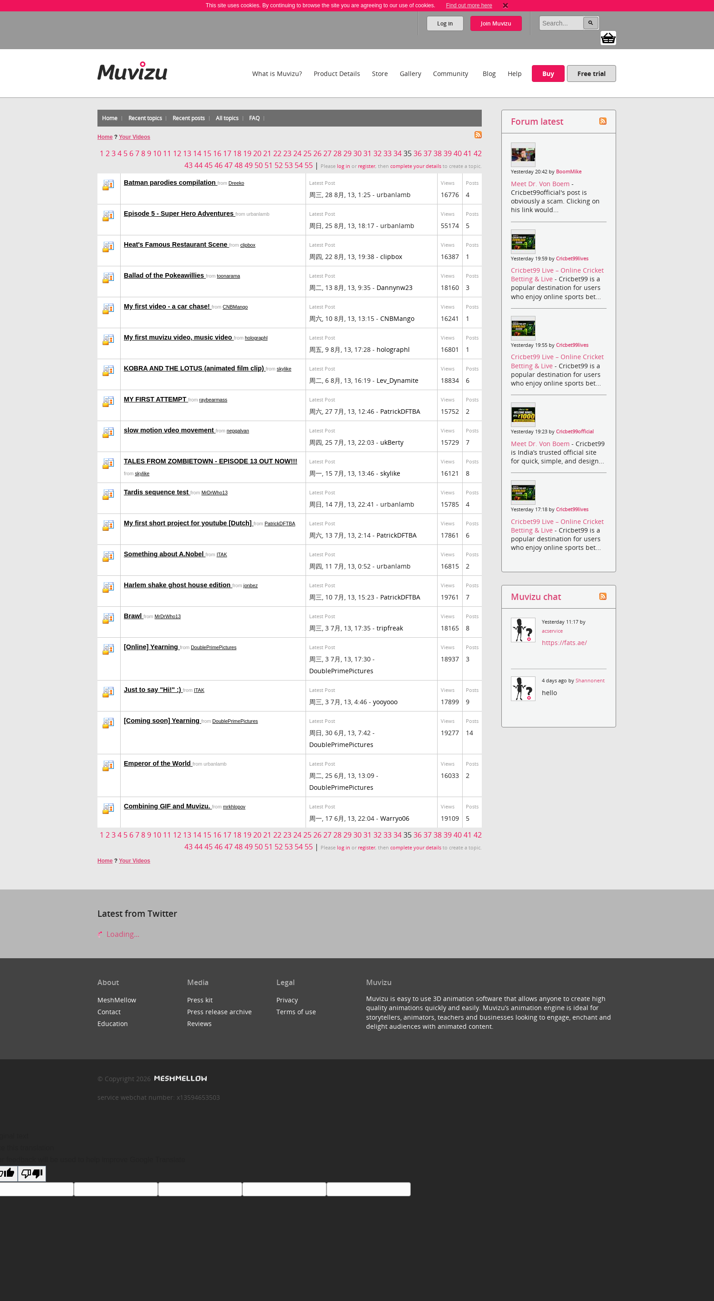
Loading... (118, 934)
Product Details (337, 73)
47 (228, 165)
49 (249, 165)
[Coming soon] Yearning (162, 720)
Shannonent (590, 680)
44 (198, 165)
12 (177, 153)
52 (279, 165)
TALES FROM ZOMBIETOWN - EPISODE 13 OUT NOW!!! (210, 461)
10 (157, 153)
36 (417, 153)
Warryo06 (394, 818)
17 (227, 153)
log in (343, 166)
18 (237, 153)
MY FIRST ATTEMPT (156, 399)
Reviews (199, 1023)
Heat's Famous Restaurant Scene (176, 244)
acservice (552, 631)
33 (387, 153)
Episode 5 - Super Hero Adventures (179, 213)
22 (277, 153)
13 (187, 153)
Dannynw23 (395, 287)
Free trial (591, 73)
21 (267, 153)
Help (515, 73)
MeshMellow (116, 1000)
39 (448, 153)
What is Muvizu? (277, 73)
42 (478, 153)
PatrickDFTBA (400, 411)
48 (239, 165)
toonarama (228, 276)
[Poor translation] (32, 1174)
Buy (548, 73)
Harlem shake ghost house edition (178, 585)
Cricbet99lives (572, 258)
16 (217, 153)
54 (299, 165)
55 (309, 165)
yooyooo (385, 701)
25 (307, 153)
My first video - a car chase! (168, 306)
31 (367, 153)
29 (347, 153)
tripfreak (390, 628)
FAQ (254, 118)
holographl (256, 337)
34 (397, 153)
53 (289, 165)
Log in (445, 23)
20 (257, 153)
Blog (489, 73)
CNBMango (235, 307)
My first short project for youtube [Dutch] (189, 523)
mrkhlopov (234, 806)
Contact (109, 1011)
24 (297, 153)
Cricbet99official (575, 431)
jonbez (251, 585)
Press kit (200, 1000)
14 (197, 153)
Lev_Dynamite (397, 380)
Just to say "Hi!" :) (153, 689)
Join (496, 23)
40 (458, 153)
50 (259, 165)
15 (207, 153)
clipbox (247, 245)
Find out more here (469, 5)
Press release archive (219, 1011)
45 (208, 165)
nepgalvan (238, 430)
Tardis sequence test (157, 492)
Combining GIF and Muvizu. (168, 806)
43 (188, 165)
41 (468, 153)
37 (427, 153)
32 (377, 153)
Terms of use (296, 1011)
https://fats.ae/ (564, 642)
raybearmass (213, 399)
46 (218, 165)
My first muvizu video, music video (179, 337)
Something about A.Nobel (164, 554)
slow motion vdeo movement (170, 430)
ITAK (222, 554)
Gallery (410, 73)
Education (112, 1023)
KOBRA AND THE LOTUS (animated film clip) (195, 368)
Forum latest (537, 121)
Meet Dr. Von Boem (541, 183)
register (366, 166)
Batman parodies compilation (171, 182)
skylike (284, 368)
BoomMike (568, 171)
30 (357, 153)
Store (380, 73)
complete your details (415, 166)
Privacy (287, 1000)
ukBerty (391, 442)
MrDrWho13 (214, 492)
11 (167, 153)
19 (247, 153)
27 (327, 153)
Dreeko (236, 183)
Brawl (133, 616)
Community (450, 73)
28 (337, 153)
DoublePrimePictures (213, 647)
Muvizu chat (536, 596)
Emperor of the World (158, 763)
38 (438, 153)
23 (287, 153)
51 (269, 165)
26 (317, 153)
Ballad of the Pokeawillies (165, 275)
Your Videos (134, 137)
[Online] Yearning (152, 646)
